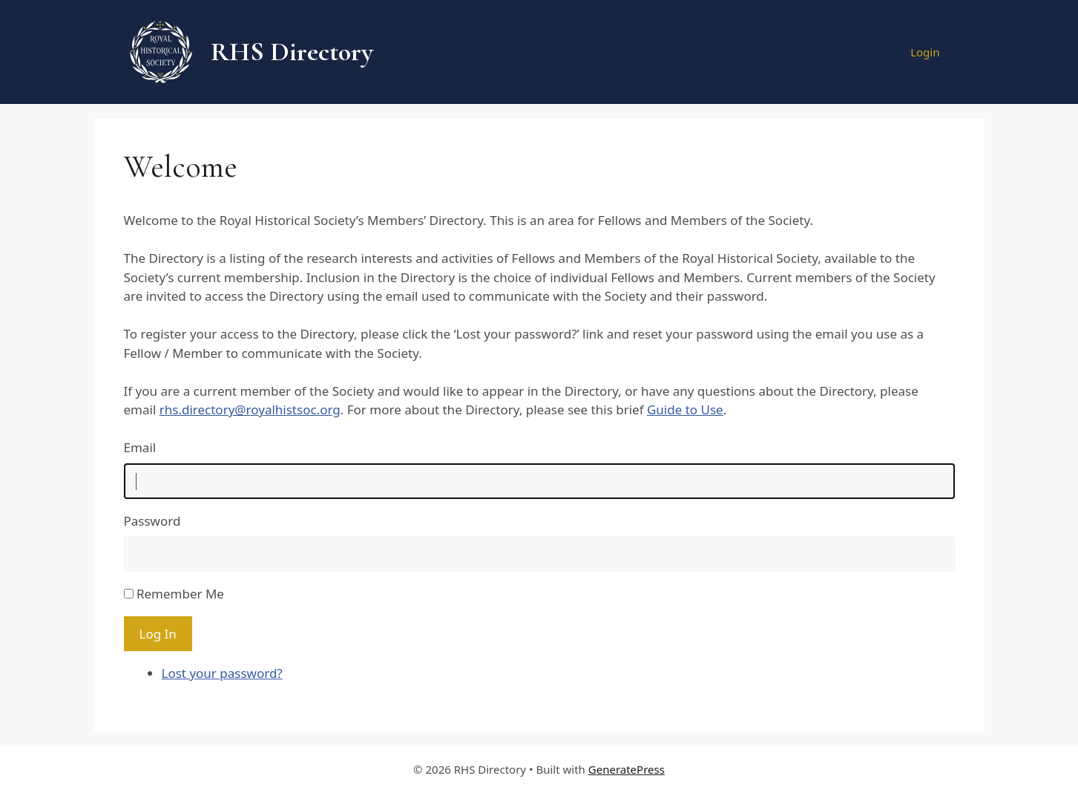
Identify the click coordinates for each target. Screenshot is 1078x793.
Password (152, 520)
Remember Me (180, 593)
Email (140, 447)
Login (924, 52)
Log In (158, 633)
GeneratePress (626, 769)
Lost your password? (222, 673)
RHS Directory (292, 52)
